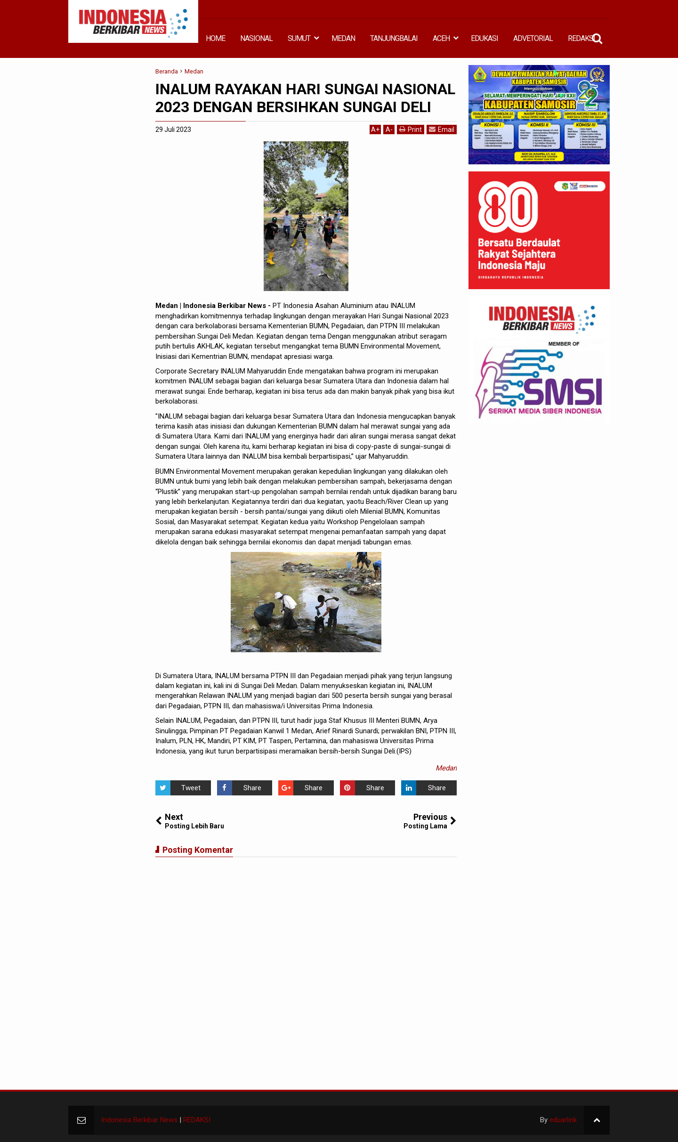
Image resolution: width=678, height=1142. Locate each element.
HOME (215, 38)
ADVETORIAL (533, 38)
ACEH (441, 38)
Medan (446, 768)
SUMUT (299, 38)
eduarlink (563, 1120)
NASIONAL (256, 38)
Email (441, 129)
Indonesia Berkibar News (139, 1120)
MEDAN (343, 38)
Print (410, 129)
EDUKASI (484, 38)
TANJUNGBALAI (394, 38)
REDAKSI (581, 38)
